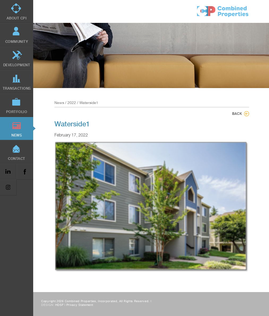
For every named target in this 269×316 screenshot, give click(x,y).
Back (237, 113)
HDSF (59, 305)
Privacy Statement (79, 305)
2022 (71, 103)
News (59, 103)
